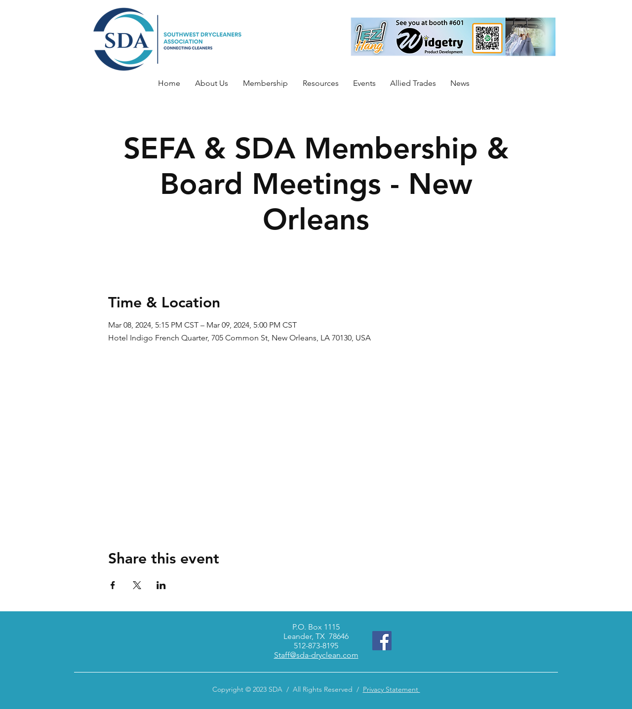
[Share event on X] (137, 585)
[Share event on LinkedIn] (161, 585)
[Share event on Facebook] (113, 585)
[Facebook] (382, 640)
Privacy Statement (391, 689)
